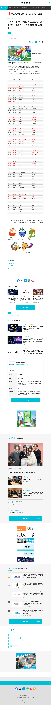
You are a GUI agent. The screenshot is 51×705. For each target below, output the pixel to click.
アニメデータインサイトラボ (26, 635)
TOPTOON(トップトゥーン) (14, 638)
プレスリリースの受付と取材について (25, 697)
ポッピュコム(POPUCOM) (33, 638)
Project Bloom (12, 643)
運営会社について (25, 693)
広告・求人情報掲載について (25, 695)
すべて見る (25, 307)
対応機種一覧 (11, 263)
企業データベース (13, 8)
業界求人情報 (25, 8)
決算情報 (44, 8)
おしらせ (25, 702)
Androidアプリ (11, 265)
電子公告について (25, 700)
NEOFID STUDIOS (12, 646)
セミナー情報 (35, 8)
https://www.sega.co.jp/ (22, 364)
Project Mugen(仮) (13, 640)
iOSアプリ (10, 268)
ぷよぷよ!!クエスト (11, 35)
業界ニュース (11, 18)
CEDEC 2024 (24, 638)
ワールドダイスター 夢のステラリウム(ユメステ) (26, 643)
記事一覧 (3, 8)
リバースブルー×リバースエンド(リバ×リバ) (27, 640)
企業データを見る (25, 400)
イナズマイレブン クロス (14, 635)
